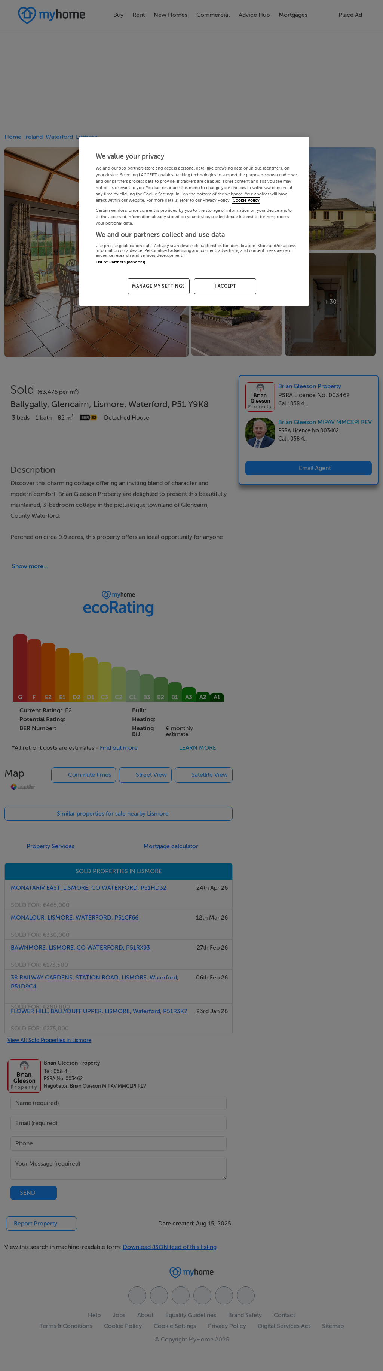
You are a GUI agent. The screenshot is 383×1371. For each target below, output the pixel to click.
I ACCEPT (225, 286)
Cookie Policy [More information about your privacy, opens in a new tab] (246, 200)
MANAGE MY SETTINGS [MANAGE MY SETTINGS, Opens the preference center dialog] (158, 286)
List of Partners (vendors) (120, 262)
